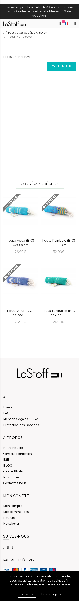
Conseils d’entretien (17, 454)
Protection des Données (21, 425)
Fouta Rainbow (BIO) (58, 242)
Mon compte (12, 506)
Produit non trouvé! (19, 36)
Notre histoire (13, 448)
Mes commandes (16, 512)
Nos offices (11, 477)
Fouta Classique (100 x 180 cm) (28, 32)
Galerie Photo (13, 471)
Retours (9, 518)
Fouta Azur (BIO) (20, 313)
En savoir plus (51, 594)
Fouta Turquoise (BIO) (58, 313)
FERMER (27, 594)
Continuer (61, 66)
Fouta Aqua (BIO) (20, 242)
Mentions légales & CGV (20, 419)
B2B (6, 459)
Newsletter (11, 524)
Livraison (9, 407)
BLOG (7, 465)
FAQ (6, 413)
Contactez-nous (14, 483)
